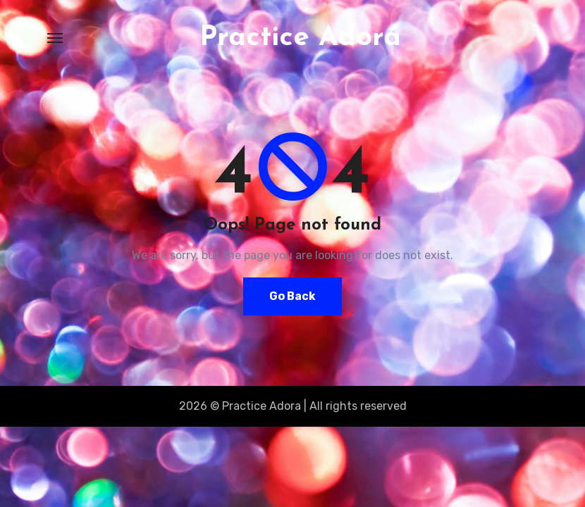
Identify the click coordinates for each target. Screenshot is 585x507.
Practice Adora (300, 38)
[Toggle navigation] (55, 38)
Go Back (292, 296)
